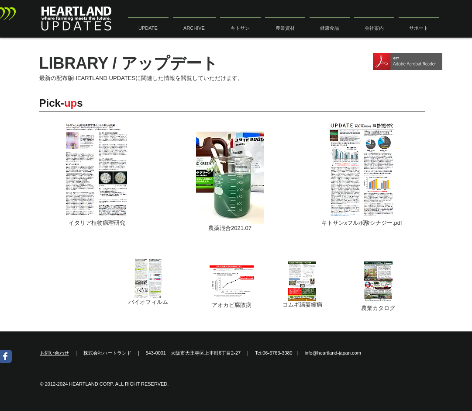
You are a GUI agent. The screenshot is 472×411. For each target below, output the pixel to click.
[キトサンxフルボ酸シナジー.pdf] (362, 175)
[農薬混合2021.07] (230, 183)
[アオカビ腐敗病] (231, 286)
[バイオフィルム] (148, 283)
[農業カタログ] (378, 286)
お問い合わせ (54, 352)
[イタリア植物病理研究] (97, 175)
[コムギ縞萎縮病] (302, 286)
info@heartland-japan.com (333, 352)
